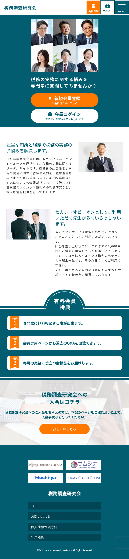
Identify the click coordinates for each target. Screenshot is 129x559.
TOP (34, 505)
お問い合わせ (41, 516)
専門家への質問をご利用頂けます (64, 116)
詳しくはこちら (64, 429)
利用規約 (37, 537)
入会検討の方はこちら (65, 100)
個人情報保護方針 (44, 526)
